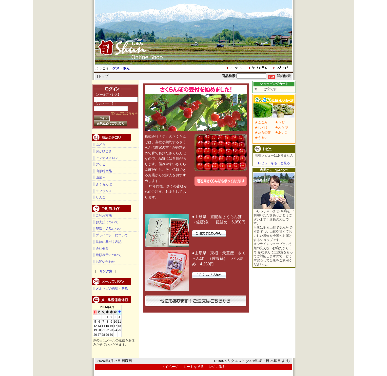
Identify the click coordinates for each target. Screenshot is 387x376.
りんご (100, 197)
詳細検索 (284, 76)
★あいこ (281, 132)
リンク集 (105, 271)
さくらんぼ (104, 184)
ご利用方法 (104, 215)
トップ (103, 76)
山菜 (100, 177)
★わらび (281, 127)
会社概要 (102, 248)
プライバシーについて (112, 235)
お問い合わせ (105, 261)
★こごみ (261, 122)
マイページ (169, 366)
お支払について (107, 222)
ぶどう (100, 144)
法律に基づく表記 (108, 241)
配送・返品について (110, 228)
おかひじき (104, 151)
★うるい (261, 137)
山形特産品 (104, 171)
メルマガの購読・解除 (112, 288)
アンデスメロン (107, 158)
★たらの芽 (263, 132)
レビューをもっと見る (274, 163)
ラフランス (104, 191)
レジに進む (217, 366)
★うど (280, 122)
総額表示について (108, 255)
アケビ (100, 164)
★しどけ (261, 127)
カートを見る (193, 366)
